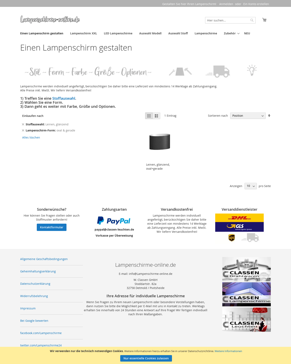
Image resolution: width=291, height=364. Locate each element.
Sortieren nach (218, 115)
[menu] (145, 33)
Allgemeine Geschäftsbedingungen (44, 259)
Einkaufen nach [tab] (32, 116)
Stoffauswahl (63, 98)
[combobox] (230, 20)
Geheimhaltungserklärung (38, 271)
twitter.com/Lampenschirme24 (41, 345)
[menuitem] (42, 33)
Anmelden (226, 4)
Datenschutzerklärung (35, 284)
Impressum (28, 308)
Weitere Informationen (228, 351)
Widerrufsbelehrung (34, 296)
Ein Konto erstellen (256, 4)
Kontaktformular (51, 227)
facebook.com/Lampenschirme (41, 333)
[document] (146, 355)
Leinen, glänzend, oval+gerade (158, 166)
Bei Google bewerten (34, 321)
